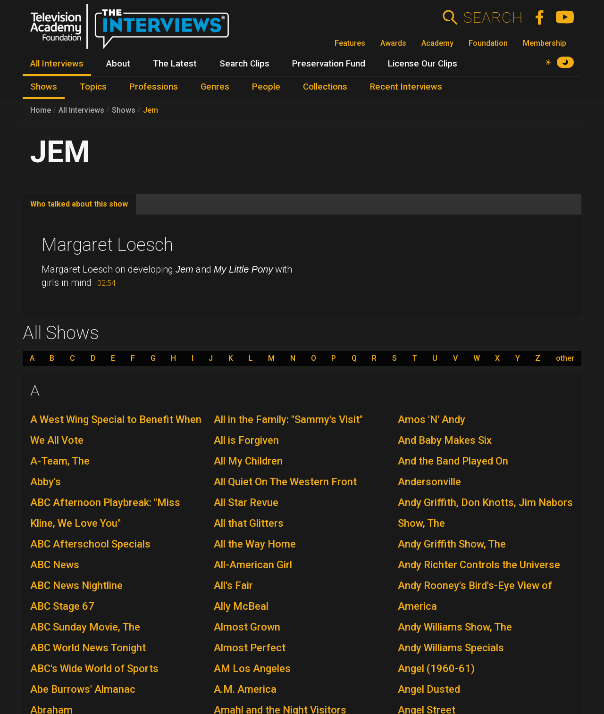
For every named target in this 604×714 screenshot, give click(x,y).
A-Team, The (60, 461)
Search (493, 17)
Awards (393, 43)
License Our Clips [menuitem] (422, 63)
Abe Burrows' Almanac (82, 689)
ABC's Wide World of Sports (94, 668)
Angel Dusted (429, 689)
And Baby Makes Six (445, 440)
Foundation (488, 43)
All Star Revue (246, 502)
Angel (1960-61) (436, 668)
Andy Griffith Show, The (452, 544)
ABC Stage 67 (62, 606)
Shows (123, 110)
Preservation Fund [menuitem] (328, 63)
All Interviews (81, 110)
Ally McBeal (241, 606)
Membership (544, 43)
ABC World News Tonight (88, 648)
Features (350, 43)
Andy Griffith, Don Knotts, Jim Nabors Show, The (485, 513)
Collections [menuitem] (325, 87)
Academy (437, 43)
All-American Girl (253, 565)
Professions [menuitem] (153, 87)
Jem (150, 110)
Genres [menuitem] (215, 87)
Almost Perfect (249, 648)
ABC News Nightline (76, 585)
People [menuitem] (266, 87)
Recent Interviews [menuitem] (406, 87)
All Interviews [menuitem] (57, 63)
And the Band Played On (453, 461)
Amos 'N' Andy (431, 419)
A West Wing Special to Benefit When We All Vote (115, 430)
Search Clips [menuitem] (244, 63)
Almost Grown (247, 627)
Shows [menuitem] (43, 87)
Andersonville (429, 482)
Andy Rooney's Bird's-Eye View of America (475, 596)
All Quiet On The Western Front (285, 482)
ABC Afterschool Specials (90, 544)
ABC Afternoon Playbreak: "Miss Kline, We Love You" (105, 513)
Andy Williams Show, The (455, 627)
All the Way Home (255, 544)
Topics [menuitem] (93, 87)
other (565, 358)
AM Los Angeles (252, 668)
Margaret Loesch (107, 244)
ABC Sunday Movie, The (85, 627)
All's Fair (233, 585)
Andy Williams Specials (451, 648)
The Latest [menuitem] (175, 63)
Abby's (45, 482)
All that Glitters (249, 523)
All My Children (248, 461)
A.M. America (245, 689)
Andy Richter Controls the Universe (479, 565)
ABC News (54, 565)
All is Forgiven (246, 440)
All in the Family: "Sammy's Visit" (288, 419)
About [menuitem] (118, 63)
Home (40, 110)
